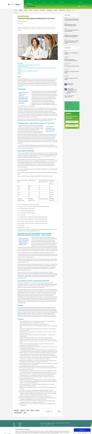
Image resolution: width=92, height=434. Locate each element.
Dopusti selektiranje (82, 427)
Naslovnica (15, 12)
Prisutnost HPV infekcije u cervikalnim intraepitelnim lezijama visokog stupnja (71, 42)
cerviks (28, 410)
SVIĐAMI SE (49, 411)
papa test (32, 410)
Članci (28, 2)
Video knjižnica (61, 2)
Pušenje (67, 108)
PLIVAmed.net (31, 6)
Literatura (19, 73)
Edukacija (44, 2)
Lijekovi (35, 2)
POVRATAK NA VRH (58, 411)
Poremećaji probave (67, 63)
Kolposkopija (20, 63)
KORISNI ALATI (68, 102)
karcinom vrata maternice (18, 412)
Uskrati (82, 430)
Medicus (51, 2)
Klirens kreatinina (69, 104)
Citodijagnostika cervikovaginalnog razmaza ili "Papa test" (29, 64)
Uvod (19, 62)
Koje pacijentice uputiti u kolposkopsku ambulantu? (28, 70)
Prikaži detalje (61, 430)
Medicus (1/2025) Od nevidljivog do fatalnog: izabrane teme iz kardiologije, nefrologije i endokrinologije (70, 91)
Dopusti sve (82, 423)
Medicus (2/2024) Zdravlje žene (69, 96)
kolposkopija (16, 410)
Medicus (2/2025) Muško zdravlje (69, 84)
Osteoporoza (66, 75)
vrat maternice (22, 410)
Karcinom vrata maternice (23, 16)
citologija (37, 410)
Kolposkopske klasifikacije (23, 66)
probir (25, 412)
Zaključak (19, 72)
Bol (65, 50)
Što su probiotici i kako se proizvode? (71, 66)
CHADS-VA (68, 106)
